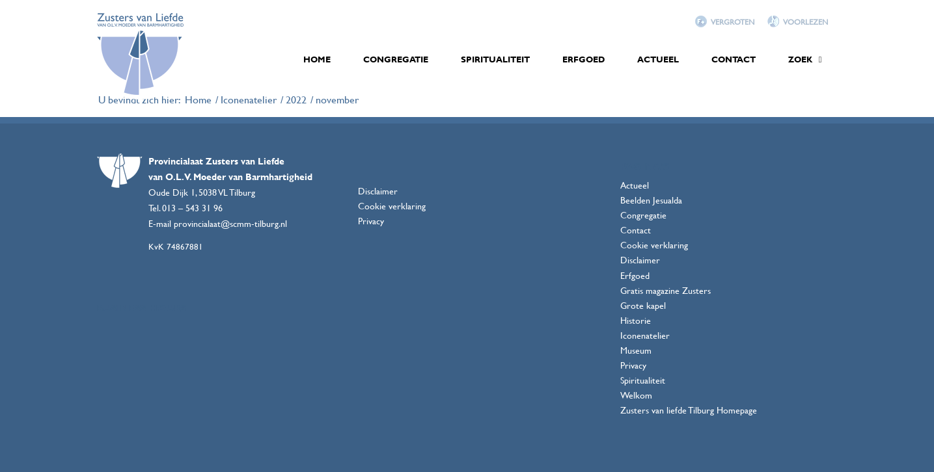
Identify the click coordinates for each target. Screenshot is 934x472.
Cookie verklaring (392, 206)
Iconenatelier (645, 335)
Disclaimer (378, 191)
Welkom (636, 395)
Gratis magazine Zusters (665, 290)
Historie (635, 320)
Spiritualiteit (642, 380)
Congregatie (643, 215)
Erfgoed (635, 275)
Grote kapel (643, 305)
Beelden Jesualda (651, 200)
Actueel (634, 185)
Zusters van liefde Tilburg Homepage (688, 410)
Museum (636, 350)
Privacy (371, 221)
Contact (635, 230)
